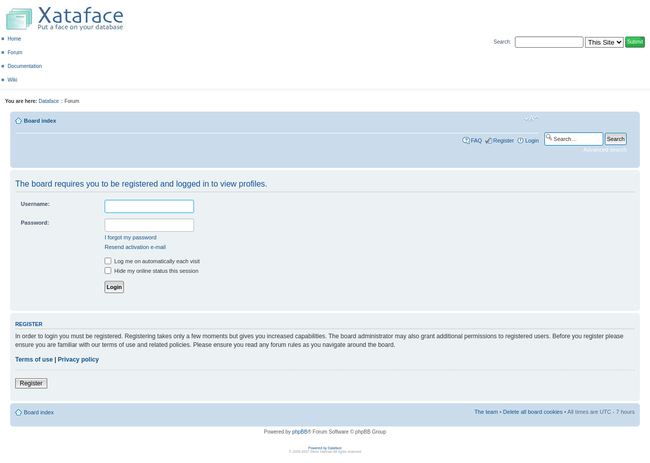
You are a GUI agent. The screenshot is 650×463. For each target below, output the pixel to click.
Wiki (12, 80)
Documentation (25, 66)
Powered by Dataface (325, 448)
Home (14, 39)
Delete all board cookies (533, 412)
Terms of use (34, 359)
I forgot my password (130, 237)
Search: (502, 42)
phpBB (299, 432)
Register (503, 140)
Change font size (531, 118)
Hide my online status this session (152, 271)
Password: (35, 223)
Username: (35, 204)
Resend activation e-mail (135, 247)
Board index (40, 121)
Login (532, 140)
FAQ (476, 140)
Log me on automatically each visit (152, 261)
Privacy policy (78, 359)
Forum (15, 52)
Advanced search (605, 150)
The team (486, 412)
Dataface (49, 101)
